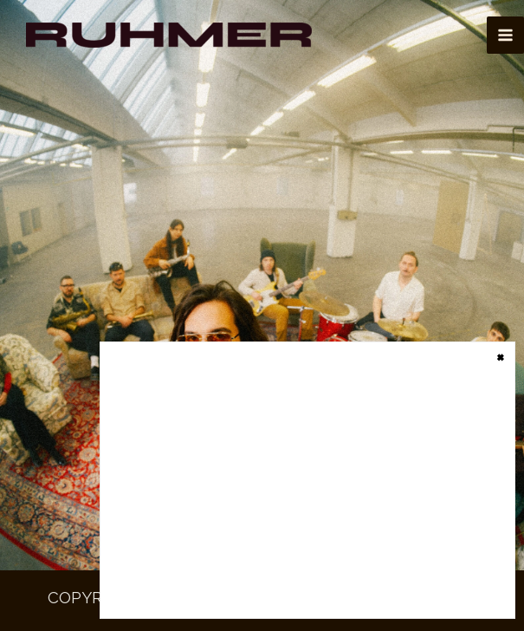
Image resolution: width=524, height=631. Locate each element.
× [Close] (500, 355)
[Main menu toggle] (505, 35)
